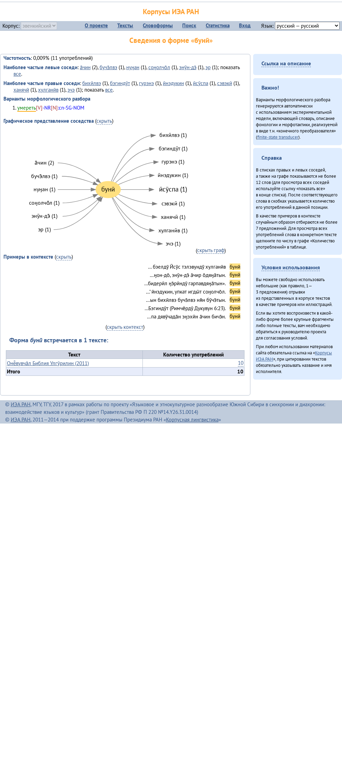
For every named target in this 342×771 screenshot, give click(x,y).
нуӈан (132, 67)
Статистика (218, 25)
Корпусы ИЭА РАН (171, 11)
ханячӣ (21, 89)
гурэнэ (146, 83)
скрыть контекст (125, 327)
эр (208, 67)
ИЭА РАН (20, 404)
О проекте (96, 25)
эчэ (71, 89)
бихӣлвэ (91, 83)
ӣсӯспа (200, 83)
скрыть (104, 121)
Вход (245, 25)
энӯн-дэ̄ (187, 67)
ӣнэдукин (173, 83)
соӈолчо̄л (159, 67)
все (17, 74)
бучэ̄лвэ (108, 67)
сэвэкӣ (224, 83)
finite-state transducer (277, 137)
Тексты (125, 25)
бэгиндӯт (120, 83)
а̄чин (85, 67)
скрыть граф (210, 250)
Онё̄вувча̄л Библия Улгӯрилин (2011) (48, 363)
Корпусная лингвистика (192, 419)
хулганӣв (48, 89)
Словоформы (158, 25)
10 (240, 363)
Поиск (189, 25)
